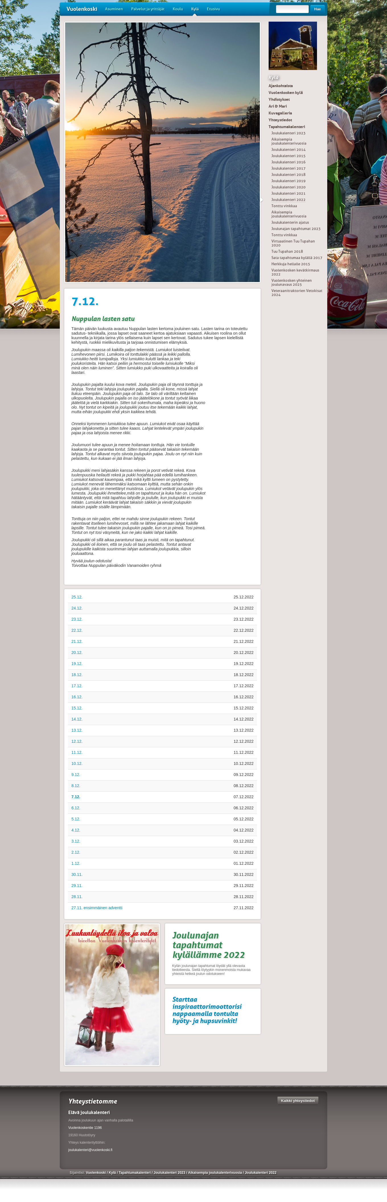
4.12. (75, 830)
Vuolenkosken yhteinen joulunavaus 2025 (291, 282)
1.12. (75, 863)
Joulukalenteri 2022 (288, 199)
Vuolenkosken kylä (286, 92)
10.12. (77, 763)
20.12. (77, 652)
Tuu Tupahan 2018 (287, 251)
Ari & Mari (278, 106)
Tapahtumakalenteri (287, 126)
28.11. (77, 896)
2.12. (75, 852)
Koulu (178, 9)
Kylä (195, 11)
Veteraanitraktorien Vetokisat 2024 (296, 292)
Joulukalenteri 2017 (288, 168)
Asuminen (114, 9)
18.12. (77, 674)
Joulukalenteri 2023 (288, 133)
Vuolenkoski (82, 9)
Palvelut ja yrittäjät (147, 9)
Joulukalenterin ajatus (290, 222)
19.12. (77, 663)
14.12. (77, 719)
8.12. (75, 785)
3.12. (75, 841)
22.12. (77, 630)
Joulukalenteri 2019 (288, 180)
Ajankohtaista (281, 85)
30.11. (77, 874)
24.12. (77, 608)
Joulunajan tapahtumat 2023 (296, 228)
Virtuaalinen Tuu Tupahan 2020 (293, 243)
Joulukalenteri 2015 (288, 155)
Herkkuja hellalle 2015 (290, 264)
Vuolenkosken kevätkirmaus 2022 (295, 272)
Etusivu (213, 9)
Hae (317, 9)
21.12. (77, 641)
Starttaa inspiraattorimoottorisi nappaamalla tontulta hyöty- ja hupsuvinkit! (206, 1010)
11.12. (77, 752)
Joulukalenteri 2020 (288, 187)
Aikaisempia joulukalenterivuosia (288, 141)
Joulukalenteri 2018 (288, 174)
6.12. (75, 808)
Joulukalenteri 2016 (288, 162)
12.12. (77, 741)
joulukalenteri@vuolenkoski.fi (90, 1150)
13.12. (77, 730)
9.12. (75, 774)
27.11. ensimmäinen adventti (96, 907)
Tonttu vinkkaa (284, 205)
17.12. (77, 686)
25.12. (77, 597)
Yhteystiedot (280, 119)
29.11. (77, 885)
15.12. (77, 708)
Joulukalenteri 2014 (288, 149)
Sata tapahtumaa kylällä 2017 (296, 257)
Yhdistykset (279, 99)
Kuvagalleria (280, 113)
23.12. (77, 619)
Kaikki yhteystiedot (298, 1100)
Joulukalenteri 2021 (288, 193)
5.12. (75, 819)
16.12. (77, 697)
